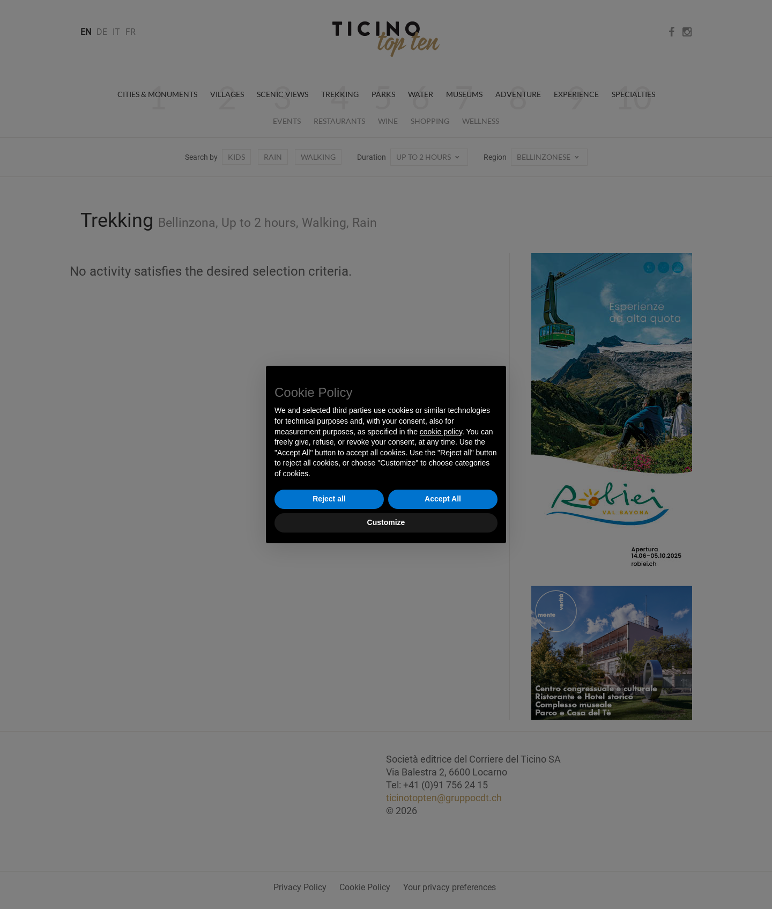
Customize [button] (386, 522)
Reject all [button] (329, 498)
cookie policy (441, 431)
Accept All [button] (443, 498)
